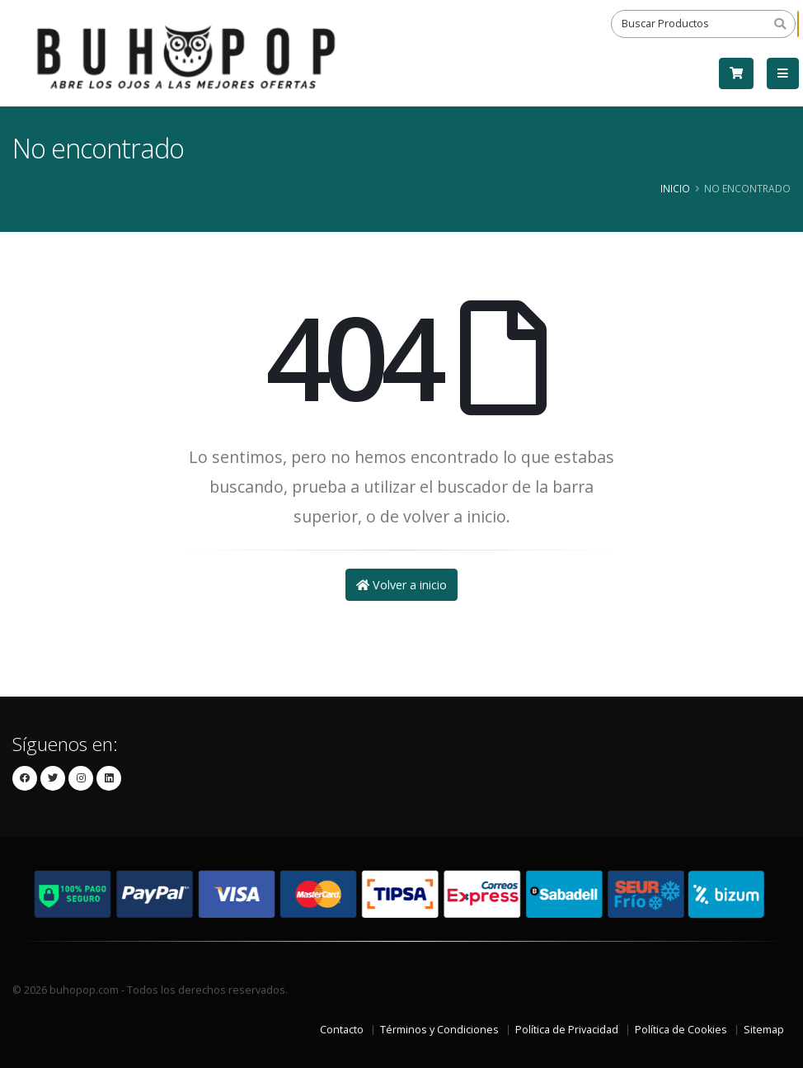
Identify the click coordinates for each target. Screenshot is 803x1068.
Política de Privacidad (566, 1030)
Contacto (342, 1030)
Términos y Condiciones (439, 1030)
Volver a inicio (401, 585)
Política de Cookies (681, 1030)
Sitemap (764, 1030)
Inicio (675, 188)
